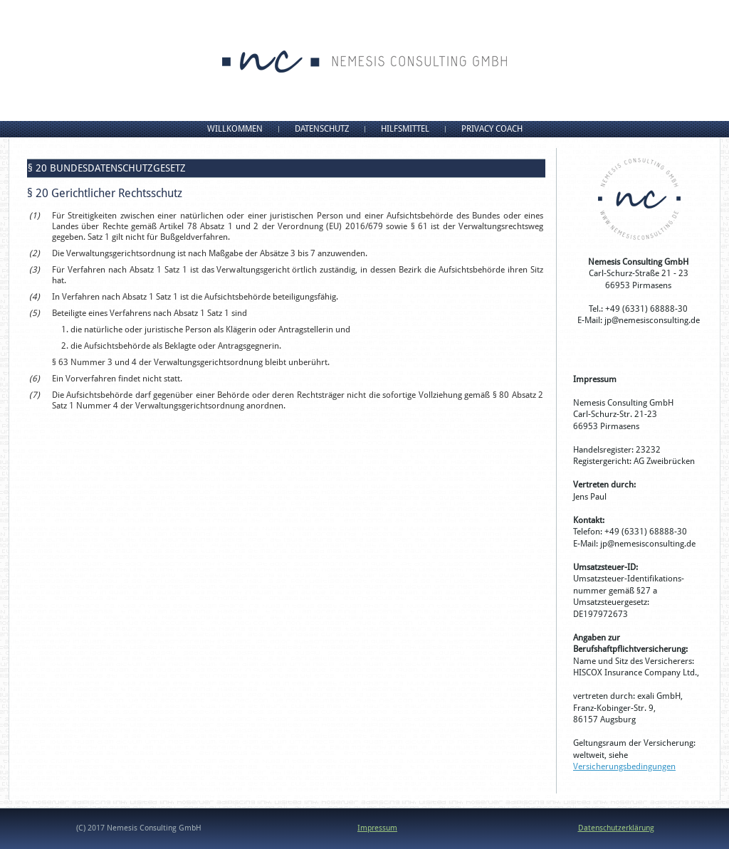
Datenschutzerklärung (616, 828)
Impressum (377, 828)
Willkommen (235, 129)
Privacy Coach (492, 129)
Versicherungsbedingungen (624, 766)
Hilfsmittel (405, 129)
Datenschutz (322, 129)
